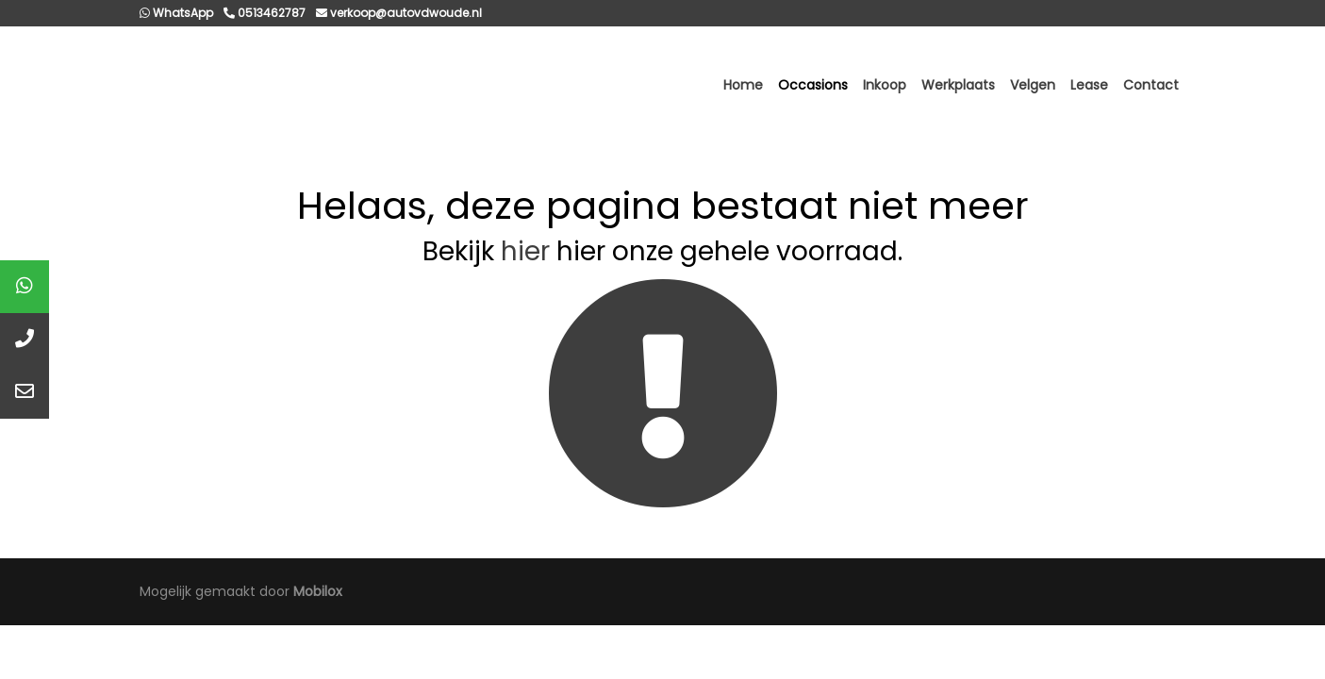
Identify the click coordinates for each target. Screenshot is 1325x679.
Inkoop (884, 84)
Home (743, 84)
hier (525, 251)
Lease (1089, 84)
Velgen (1032, 84)
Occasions (813, 84)
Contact (1151, 84)
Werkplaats (958, 84)
